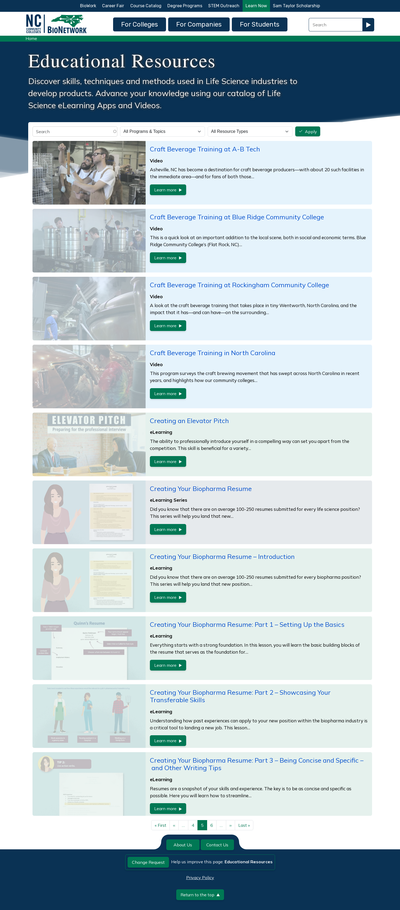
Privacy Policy (200, 877)
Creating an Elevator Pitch (189, 421)
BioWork (88, 5)
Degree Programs (184, 5)
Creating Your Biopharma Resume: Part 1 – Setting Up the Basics (247, 624)
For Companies (199, 24)
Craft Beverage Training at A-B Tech (205, 149)
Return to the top (200, 894)
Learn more (168, 189)
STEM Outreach (223, 5)
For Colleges (139, 24)
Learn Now (256, 5)
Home (31, 38)
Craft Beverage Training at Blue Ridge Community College (237, 217)
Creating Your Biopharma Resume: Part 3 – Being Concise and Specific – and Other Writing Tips (256, 764)
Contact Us (217, 844)
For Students (259, 24)
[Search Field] (335, 24)
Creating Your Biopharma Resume (201, 489)
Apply (311, 131)
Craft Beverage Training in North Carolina (212, 353)
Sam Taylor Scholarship (296, 5)
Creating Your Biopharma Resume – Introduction (222, 556)
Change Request (148, 862)
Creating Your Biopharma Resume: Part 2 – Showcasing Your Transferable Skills (240, 696)
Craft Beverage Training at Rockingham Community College (239, 285)
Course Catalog (145, 5)
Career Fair (113, 5)
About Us (183, 844)
